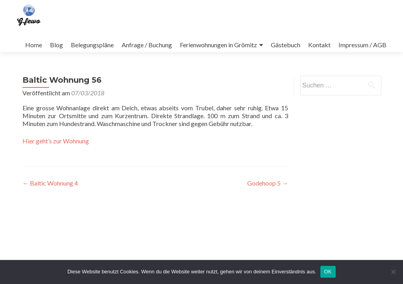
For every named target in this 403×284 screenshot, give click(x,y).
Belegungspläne (92, 44)
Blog (56, 44)
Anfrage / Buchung (147, 44)
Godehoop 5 (267, 183)
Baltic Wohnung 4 (50, 183)
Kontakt (319, 44)
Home (33, 44)
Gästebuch (285, 44)
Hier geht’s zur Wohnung (55, 141)
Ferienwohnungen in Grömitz (218, 44)
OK (328, 272)
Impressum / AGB (362, 44)
